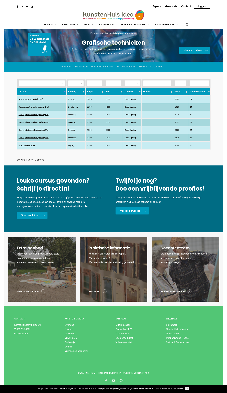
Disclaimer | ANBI (141, 373)
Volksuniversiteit (124, 342)
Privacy (105, 373)
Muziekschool (123, 325)
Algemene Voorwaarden (121, 373)
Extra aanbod (81, 66)
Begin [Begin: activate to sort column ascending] (90, 91)
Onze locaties (21, 333)
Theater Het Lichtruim (177, 329)
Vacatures (70, 333)
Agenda (157, 6)
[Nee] (223, 388)
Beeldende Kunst (124, 338)
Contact (186, 6)
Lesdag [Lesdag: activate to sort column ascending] (72, 91)
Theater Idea (172, 333)
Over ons (69, 325)
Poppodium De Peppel (177, 338)
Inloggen (202, 6)
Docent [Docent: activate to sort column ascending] (147, 91)
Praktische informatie (102, 66)
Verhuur (69, 346)
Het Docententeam (126, 66)
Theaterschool (123, 333)
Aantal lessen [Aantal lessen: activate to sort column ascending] (197, 91)
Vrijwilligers (71, 338)
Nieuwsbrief (171, 6)
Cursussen (48, 24)
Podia (88, 24)
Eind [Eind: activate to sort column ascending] (108, 91)
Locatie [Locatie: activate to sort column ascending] (129, 91)
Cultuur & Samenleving (134, 24)
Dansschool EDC (124, 329)
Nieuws (143, 66)
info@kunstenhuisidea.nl (28, 325)
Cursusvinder (157, 66)
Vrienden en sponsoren (76, 351)
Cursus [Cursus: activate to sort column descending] (22, 91)
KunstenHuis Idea (166, 24)
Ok (187, 388)
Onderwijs (106, 24)
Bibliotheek (70, 24)
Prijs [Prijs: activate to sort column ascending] (177, 91)
